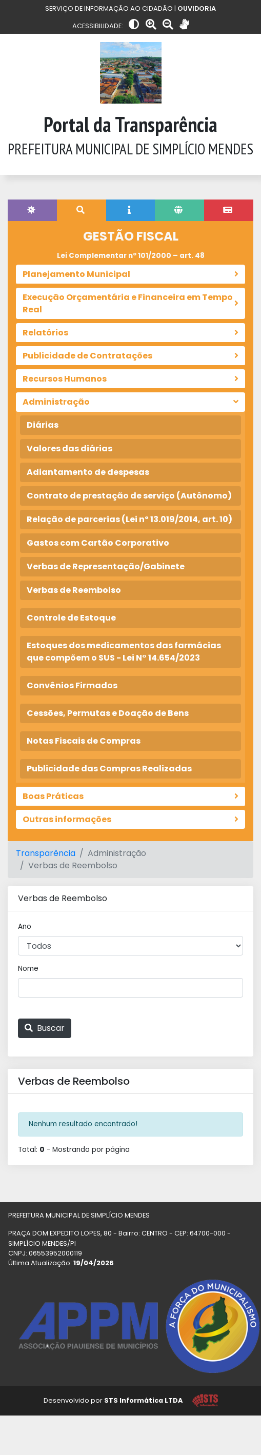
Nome (28, 968)
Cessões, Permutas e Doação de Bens (108, 713)
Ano (24, 926)
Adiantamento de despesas (88, 472)
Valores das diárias (69, 448)
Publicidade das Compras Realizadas (109, 768)
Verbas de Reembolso (74, 590)
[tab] (32, 210)
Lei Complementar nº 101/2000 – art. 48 (131, 256)
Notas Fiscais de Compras (83, 741)
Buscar (45, 1028)
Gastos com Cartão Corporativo (98, 543)
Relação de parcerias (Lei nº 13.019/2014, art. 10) (129, 519)
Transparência (45, 853)
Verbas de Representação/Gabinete (106, 566)
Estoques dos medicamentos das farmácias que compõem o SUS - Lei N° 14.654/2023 (124, 652)
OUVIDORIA (196, 8)
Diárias (42, 425)
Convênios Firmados (72, 685)
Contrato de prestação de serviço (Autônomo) (129, 496)
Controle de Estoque (71, 618)
